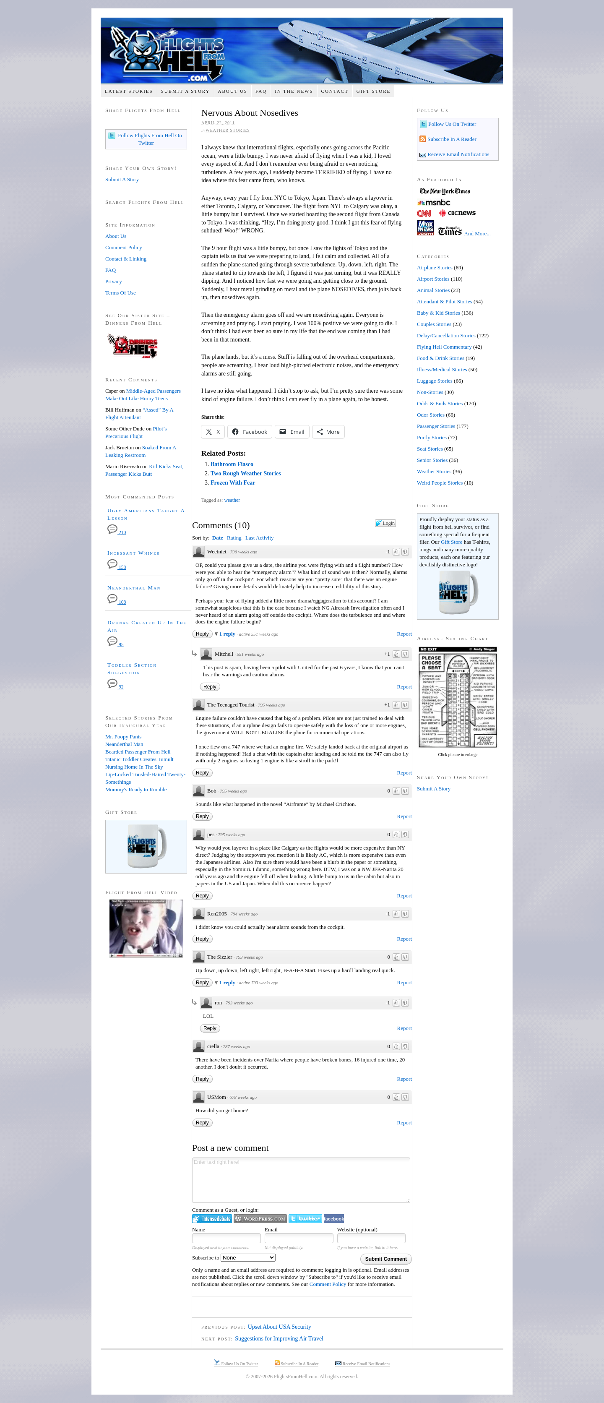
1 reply (228, 634)
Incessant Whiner (133, 553)
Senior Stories (432, 460)
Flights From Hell (302, 50)
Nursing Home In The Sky (134, 767)
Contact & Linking (125, 259)
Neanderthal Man (134, 587)
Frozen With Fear (233, 483)
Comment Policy (328, 1284)
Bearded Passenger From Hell (138, 751)
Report (404, 634)
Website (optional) (357, 1229)
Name (198, 1229)
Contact (335, 91)
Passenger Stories (436, 426)
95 (115, 644)
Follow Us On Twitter (451, 124)
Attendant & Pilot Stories (444, 301)
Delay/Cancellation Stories (446, 335)
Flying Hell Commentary (444, 347)
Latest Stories (129, 91)
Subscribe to (234, 1257)
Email (271, 1229)
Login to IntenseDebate (212, 1218)
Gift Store (374, 91)
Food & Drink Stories (440, 358)
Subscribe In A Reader (451, 139)
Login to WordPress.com (260, 1218)
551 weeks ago (250, 654)
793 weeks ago (249, 957)
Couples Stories (434, 324)
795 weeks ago (271, 704)
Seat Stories (430, 449)
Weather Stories (228, 130)
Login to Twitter (305, 1218)
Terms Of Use (120, 292)
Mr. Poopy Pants (123, 736)
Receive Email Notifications (457, 154)
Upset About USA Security (279, 1327)
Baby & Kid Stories (438, 313)
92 (115, 687)
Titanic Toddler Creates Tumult (139, 759)
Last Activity (259, 538)
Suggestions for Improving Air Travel (279, 1338)
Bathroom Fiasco (232, 464)
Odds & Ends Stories (440, 403)
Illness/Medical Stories (442, 369)
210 (116, 532)
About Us (232, 91)
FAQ (261, 91)
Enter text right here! (301, 1180)
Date (217, 538)
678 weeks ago (243, 1097)
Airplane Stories (435, 267)
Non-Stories (430, 392)
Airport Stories (433, 279)
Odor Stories (431, 415)
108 (116, 602)
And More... (477, 233)
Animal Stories (433, 290)
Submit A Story (185, 91)
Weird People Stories (440, 483)
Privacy (113, 281)
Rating (234, 538)
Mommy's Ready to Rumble (136, 789)
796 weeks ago (243, 551)
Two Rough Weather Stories (246, 473)
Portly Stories (432, 437)
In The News (294, 91)
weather (232, 500)
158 (116, 567)
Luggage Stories (435, 381)
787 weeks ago (236, 1046)
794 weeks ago (244, 913)
